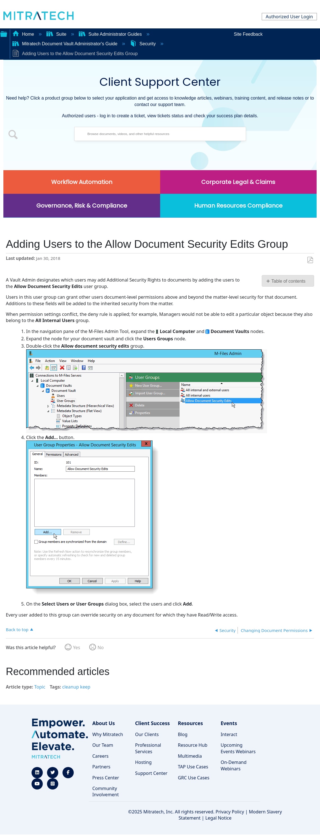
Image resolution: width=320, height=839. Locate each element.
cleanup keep (76, 687)
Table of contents (288, 281)
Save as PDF (310, 260)
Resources (190, 723)
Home (23, 34)
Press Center (105, 778)
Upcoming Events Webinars (238, 748)
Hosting (143, 762)
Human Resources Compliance (238, 206)
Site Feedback (248, 34)
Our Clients (147, 734)
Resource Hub (192, 745)
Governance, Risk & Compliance (81, 206)
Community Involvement (105, 791)
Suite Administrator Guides (111, 34)
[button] (13, 135)
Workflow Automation (81, 182)
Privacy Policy (230, 812)
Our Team (102, 745)
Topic (39, 687)
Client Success (152, 723)
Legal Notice (218, 818)
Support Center (151, 773)
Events (229, 723)
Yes (76, 647)
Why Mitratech (107, 734)
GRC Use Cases (193, 778)
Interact (229, 734)
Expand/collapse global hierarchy (3, 33)
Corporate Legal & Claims (238, 182)
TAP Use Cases (193, 767)
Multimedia (190, 756)
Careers (100, 756)
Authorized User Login (289, 17)
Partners (101, 767)
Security (143, 43)
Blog (182, 734)
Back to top (17, 629)
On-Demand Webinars (234, 765)
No (101, 647)
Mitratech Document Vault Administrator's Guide (65, 43)
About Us (103, 723)
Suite (57, 34)
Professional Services (148, 748)
